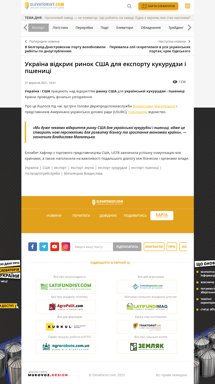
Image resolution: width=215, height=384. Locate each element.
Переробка (84, 27)
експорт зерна (82, 167)
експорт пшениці (145, 167)
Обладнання (151, 27)
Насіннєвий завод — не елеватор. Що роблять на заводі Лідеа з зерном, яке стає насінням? (117, 17)
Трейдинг (176, 27)
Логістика (60, 27)
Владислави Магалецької (154, 106)
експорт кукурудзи (112, 167)
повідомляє (137, 111)
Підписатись (127, 247)
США (46, 167)
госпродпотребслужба (42, 173)
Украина (31, 167)
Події (105, 27)
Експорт (38, 27)
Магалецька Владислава (83, 173)
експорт (60, 167)
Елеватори (124, 27)
